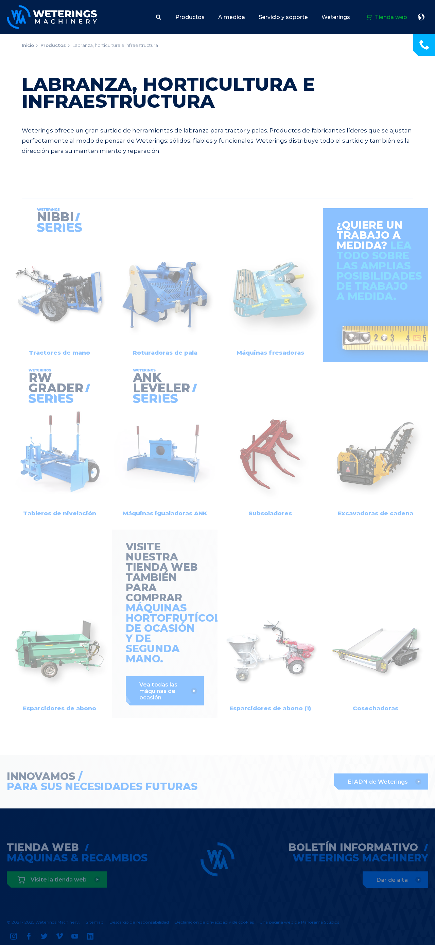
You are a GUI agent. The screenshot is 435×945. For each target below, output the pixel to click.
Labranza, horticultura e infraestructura (115, 45)
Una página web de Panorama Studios (299, 922)
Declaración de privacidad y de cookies (214, 922)
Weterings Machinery (52, 17)
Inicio (28, 45)
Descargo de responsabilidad (139, 922)
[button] (159, 17)
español (421, 17)
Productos (53, 45)
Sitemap (95, 922)
